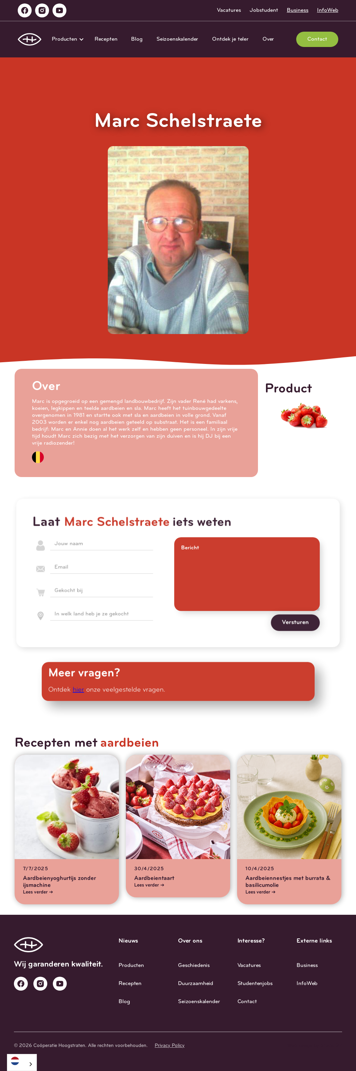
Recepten (106, 39)
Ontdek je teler (230, 39)
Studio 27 (331, 1045)
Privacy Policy (170, 1045)
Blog (136, 39)
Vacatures (229, 10)
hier (82, 690)
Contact (317, 39)
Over (268, 39)
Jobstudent (264, 10)
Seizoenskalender (177, 39)
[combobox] (22, 1062)
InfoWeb (327, 10)
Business (297, 10)
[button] (66, 39)
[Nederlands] (22, 1060)
